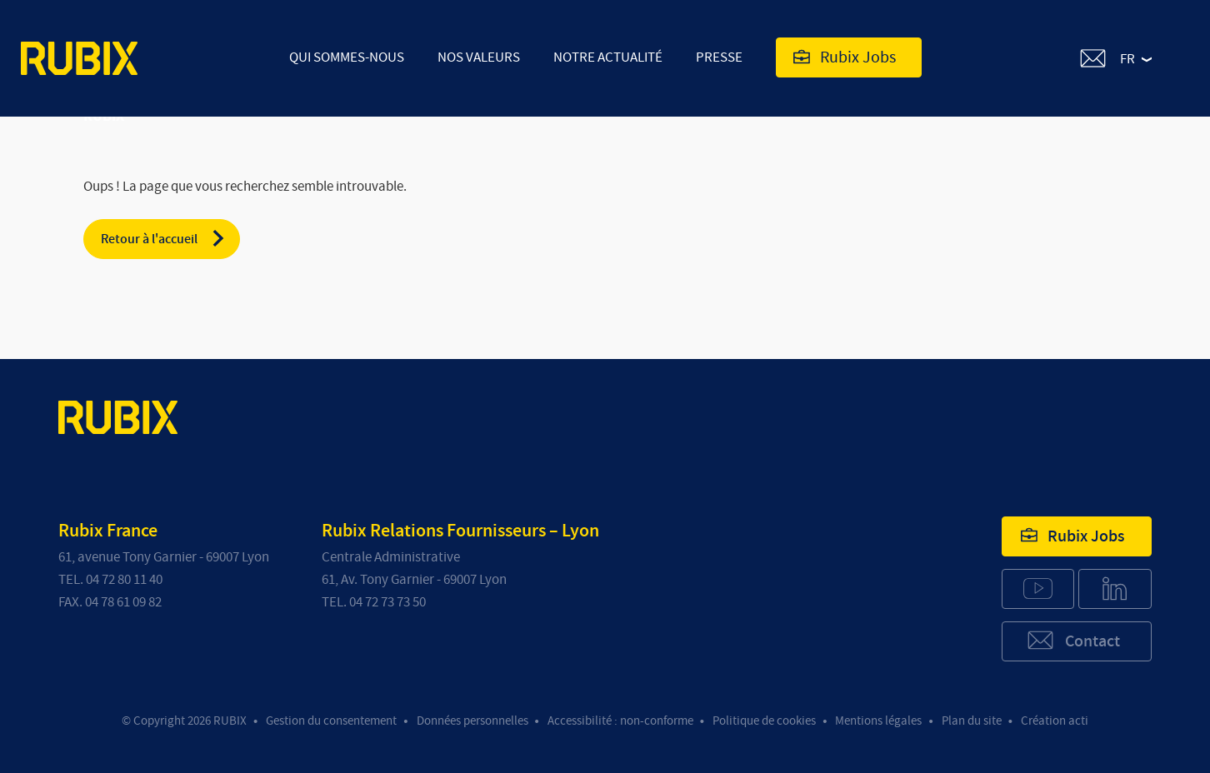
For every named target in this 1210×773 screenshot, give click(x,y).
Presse (719, 57)
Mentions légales (878, 721)
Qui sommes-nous (346, 57)
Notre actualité (607, 57)
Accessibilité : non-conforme (620, 721)
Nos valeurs (479, 57)
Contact (1073, 640)
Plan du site (972, 721)
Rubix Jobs (844, 57)
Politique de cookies (764, 721)
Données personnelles (472, 721)
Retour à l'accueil (164, 238)
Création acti (1054, 721)
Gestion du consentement (331, 721)
